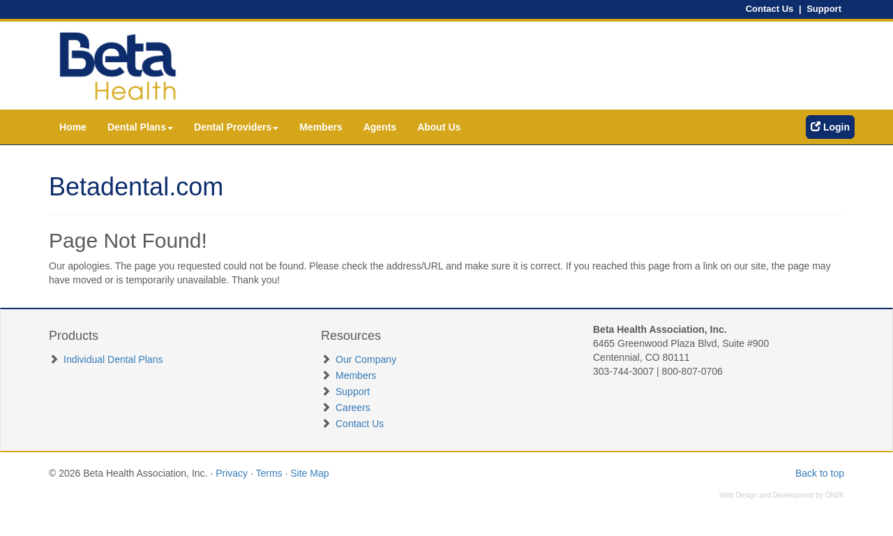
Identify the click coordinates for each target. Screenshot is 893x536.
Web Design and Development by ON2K (781, 495)
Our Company (366, 359)
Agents (379, 127)
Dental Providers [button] (236, 127)
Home (73, 127)
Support (823, 8)
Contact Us (770, 8)
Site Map (309, 473)
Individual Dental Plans (113, 359)
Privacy (232, 473)
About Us (438, 127)
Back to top (819, 473)
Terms (268, 473)
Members (320, 127)
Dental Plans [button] (140, 127)
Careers (353, 407)
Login (830, 127)
